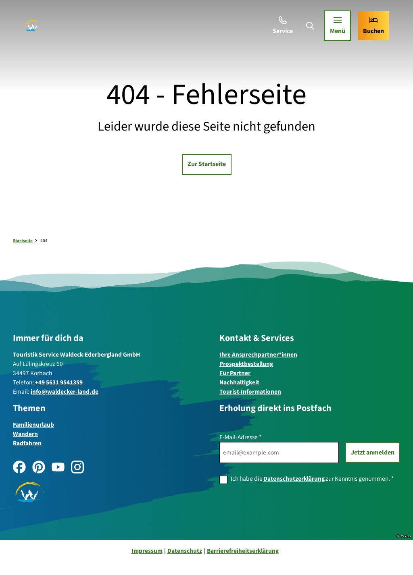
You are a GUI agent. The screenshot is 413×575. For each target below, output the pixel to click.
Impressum (147, 550)
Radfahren (27, 443)
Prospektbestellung (246, 363)
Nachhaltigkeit (239, 382)
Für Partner (234, 373)
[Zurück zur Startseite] (35, 28)
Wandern (25, 433)
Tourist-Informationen (250, 391)
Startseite (23, 240)
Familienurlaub (33, 424)
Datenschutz (184, 550)
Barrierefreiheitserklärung (243, 550)
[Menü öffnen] (335, 28)
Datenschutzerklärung (294, 478)
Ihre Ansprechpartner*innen (258, 354)
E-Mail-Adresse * (240, 437)
